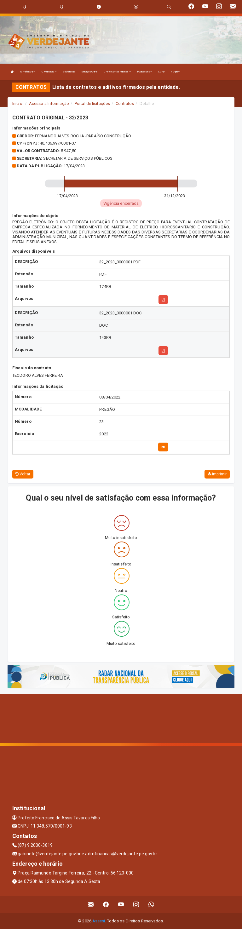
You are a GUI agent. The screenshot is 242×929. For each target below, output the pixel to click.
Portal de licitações (92, 103)
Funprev (175, 71)
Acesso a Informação (49, 103)
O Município (49, 71)
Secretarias (69, 71)
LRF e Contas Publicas (117, 71)
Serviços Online (89, 71)
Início (17, 103)
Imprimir (217, 474)
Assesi (98, 921)
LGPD (161, 71)
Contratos (125, 103)
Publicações (144, 71)
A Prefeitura (27, 71)
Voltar (22, 474)
